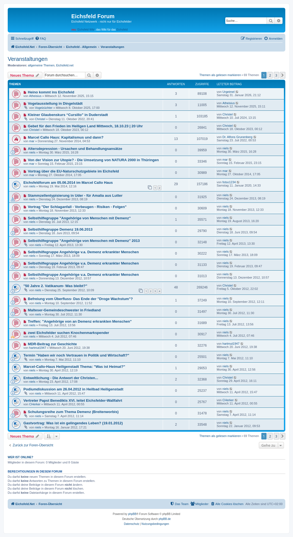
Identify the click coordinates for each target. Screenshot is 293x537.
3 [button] (276, 75)
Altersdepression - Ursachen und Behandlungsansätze (75, 149)
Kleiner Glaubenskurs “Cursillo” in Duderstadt (68, 115)
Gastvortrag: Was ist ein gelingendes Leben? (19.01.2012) (73, 423)
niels (32, 152)
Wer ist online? (20, 457)
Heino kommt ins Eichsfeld (51, 92)
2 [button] (270, 75)
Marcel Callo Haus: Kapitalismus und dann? (66, 137)
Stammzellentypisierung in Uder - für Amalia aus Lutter (75, 195)
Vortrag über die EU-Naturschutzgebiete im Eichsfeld (73, 171)
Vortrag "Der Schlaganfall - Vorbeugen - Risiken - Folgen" (77, 207)
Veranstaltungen (28, 59)
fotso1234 (229, 182)
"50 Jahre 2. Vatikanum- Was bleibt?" (55, 286)
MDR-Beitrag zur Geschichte (52, 344)
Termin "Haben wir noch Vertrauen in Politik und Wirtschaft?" (76, 355)
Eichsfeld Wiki (85, 29)
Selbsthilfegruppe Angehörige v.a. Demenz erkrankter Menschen (83, 252)
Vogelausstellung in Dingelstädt (55, 103)
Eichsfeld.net (65, 65)
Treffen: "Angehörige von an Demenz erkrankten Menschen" (80, 321)
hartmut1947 (37, 347)
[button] (282, 75)
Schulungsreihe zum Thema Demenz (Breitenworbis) (73, 412)
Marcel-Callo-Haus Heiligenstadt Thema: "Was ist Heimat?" (74, 367)
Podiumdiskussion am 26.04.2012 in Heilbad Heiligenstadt (73, 389)
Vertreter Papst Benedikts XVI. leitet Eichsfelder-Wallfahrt (72, 400)
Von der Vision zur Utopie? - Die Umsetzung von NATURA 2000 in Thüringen (93, 160)
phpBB (132, 514)
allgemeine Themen (41, 65)
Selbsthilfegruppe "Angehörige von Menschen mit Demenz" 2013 (84, 241)
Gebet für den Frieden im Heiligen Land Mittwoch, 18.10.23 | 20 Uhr (85, 126)
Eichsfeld (122, 29)
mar (31, 141)
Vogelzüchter (44, 107)
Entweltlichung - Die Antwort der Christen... (60, 378)
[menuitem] (40, 38)
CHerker (34, 404)
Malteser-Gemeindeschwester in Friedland (64, 310)
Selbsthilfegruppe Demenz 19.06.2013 (60, 229)
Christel (40, 119)
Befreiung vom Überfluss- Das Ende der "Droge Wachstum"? (80, 299)
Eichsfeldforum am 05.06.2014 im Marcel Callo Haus (68, 182)
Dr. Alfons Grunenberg (238, 137)
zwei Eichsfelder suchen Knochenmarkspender (68, 333)
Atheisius (35, 96)
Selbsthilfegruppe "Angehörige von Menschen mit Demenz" (79, 218)
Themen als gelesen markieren (220, 75)
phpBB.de (165, 518)
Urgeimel (229, 91)
